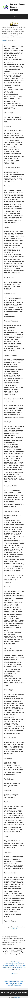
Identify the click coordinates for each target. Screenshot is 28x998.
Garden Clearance (16, 967)
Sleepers (7, 967)
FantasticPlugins (17, 997)
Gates (6, 964)
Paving (11, 964)
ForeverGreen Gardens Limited (17, 7)
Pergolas (11, 966)
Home (4, 41)
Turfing (16, 964)
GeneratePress (14, 993)
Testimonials (13, 983)
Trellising (18, 966)
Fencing (16, 962)
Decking (11, 962)
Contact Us (14, 929)
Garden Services (14, 981)
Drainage (17, 969)
